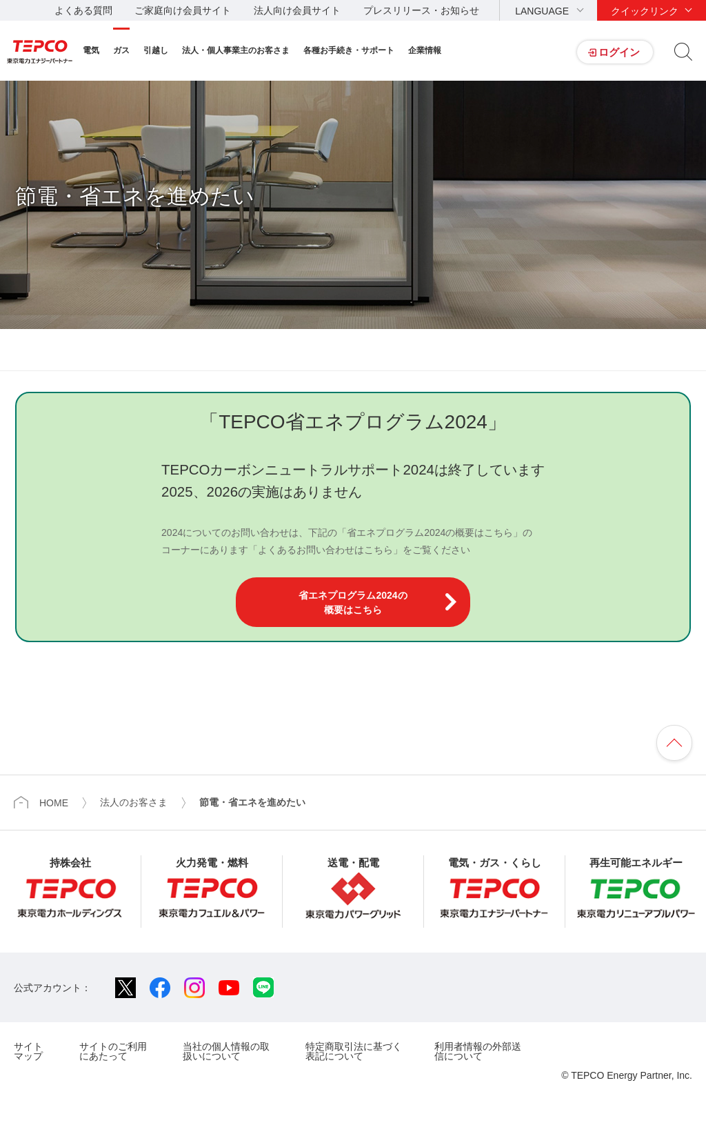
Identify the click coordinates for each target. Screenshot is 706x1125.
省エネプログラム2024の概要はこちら (353, 602)
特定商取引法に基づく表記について (353, 1051)
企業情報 (424, 50)
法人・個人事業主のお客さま (236, 50)
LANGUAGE (542, 11)
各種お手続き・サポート (348, 50)
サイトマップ (28, 1051)
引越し (155, 50)
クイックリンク (644, 11)
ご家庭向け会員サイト (182, 10)
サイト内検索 (683, 52)
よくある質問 (83, 10)
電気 (91, 50)
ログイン (619, 52)
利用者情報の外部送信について (477, 1051)
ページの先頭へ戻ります (674, 743)
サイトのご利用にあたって (113, 1051)
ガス (121, 50)
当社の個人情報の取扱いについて (226, 1051)
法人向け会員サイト (297, 10)
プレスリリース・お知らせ (421, 10)
